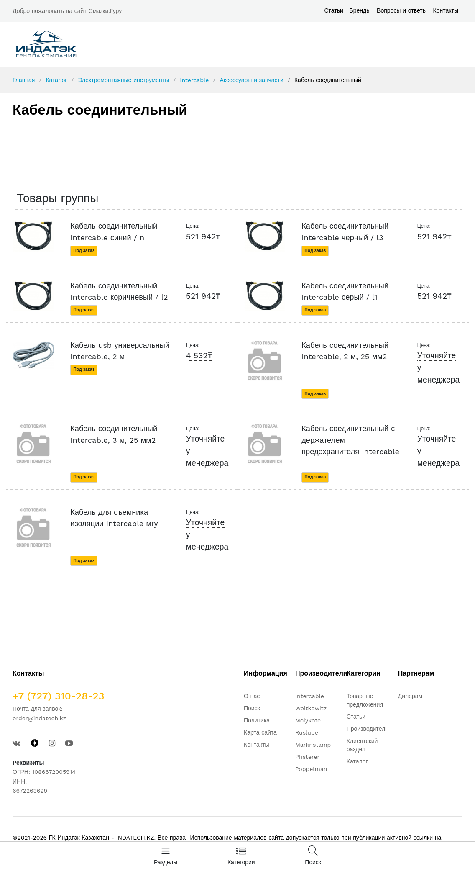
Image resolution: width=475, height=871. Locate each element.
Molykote (308, 720)
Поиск (252, 708)
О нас (252, 696)
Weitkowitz (311, 708)
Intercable (194, 80)
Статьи (333, 10)
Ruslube (306, 732)
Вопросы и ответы (402, 10)
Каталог (56, 80)
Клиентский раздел (362, 745)
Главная (24, 80)
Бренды (360, 10)
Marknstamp (313, 744)
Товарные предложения (365, 700)
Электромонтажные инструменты (123, 80)
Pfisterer (307, 756)
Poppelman (311, 769)
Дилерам (410, 696)
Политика (257, 720)
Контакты (445, 10)
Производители (367, 728)
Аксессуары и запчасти (251, 80)
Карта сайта (260, 732)
